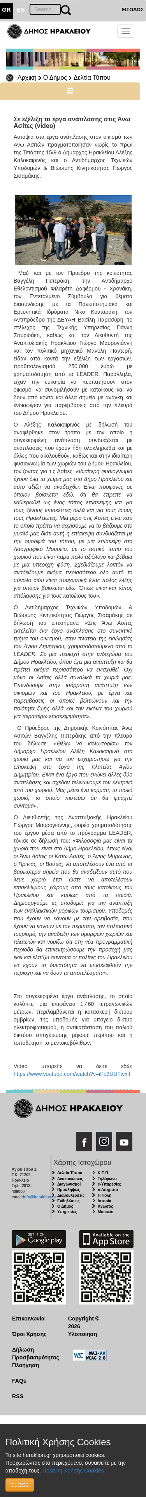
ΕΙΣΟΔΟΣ (132, 9)
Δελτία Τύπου (92, 77)
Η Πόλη (104, 1195)
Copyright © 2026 (83, 1322)
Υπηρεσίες (67, 1212)
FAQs (19, 1381)
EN (21, 9)
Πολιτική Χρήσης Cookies (73, 1470)
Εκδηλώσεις (68, 1201)
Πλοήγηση (25, 1365)
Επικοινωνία (28, 1318)
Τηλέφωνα (107, 1179)
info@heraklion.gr (39, 1197)
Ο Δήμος (55, 77)
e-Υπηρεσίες (109, 1184)
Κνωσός (105, 1206)
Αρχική (27, 77)
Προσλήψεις (68, 1189)
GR (6, 9)
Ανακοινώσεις (70, 1179)
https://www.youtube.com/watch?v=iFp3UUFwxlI (72, 1074)
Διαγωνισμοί (69, 1184)
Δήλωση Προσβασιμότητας (34, 1354)
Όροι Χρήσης (29, 1334)
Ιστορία (104, 1201)
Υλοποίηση (82, 1334)
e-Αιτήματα (108, 1189)
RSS (17, 1396)
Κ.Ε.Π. (103, 1173)
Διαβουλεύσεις (70, 1195)
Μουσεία (106, 1212)
